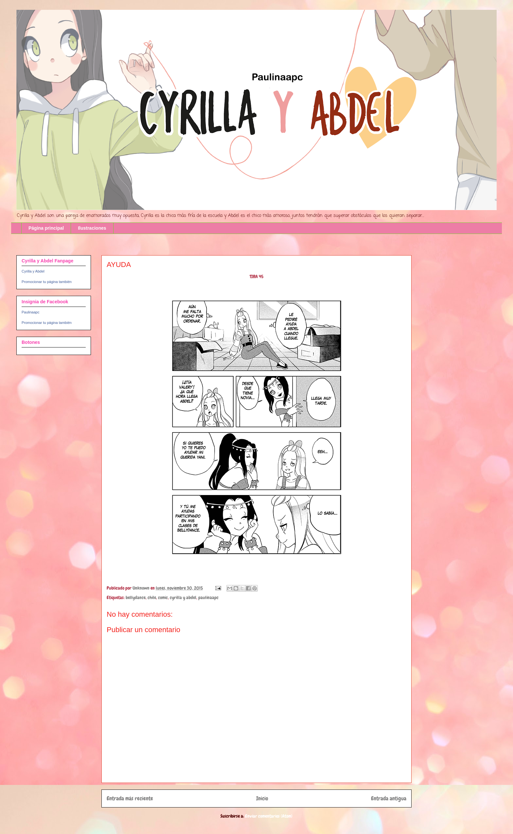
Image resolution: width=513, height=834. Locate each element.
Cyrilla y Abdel (33, 271)
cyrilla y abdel (183, 597)
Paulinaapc (30, 312)
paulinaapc (208, 597)
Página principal (46, 228)
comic (163, 597)
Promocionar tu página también (47, 282)
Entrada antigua (388, 798)
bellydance (136, 597)
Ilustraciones (92, 228)
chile (152, 597)
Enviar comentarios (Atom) (268, 816)
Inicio (262, 798)
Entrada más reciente (130, 798)
